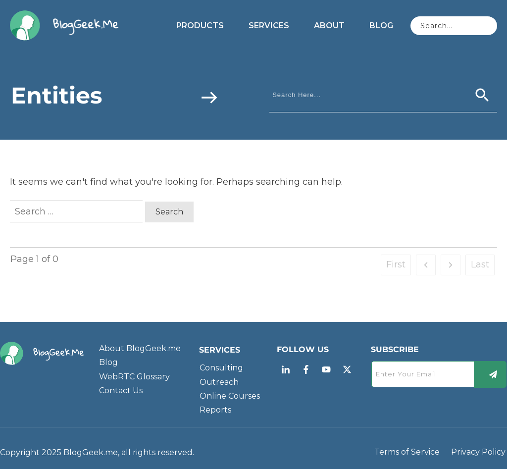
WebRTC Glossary (134, 376)
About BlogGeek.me (140, 348)
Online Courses (230, 396)
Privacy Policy (478, 452)
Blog (108, 362)
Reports (215, 410)
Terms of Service (407, 452)
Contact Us (121, 390)
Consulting (221, 367)
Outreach (219, 382)
